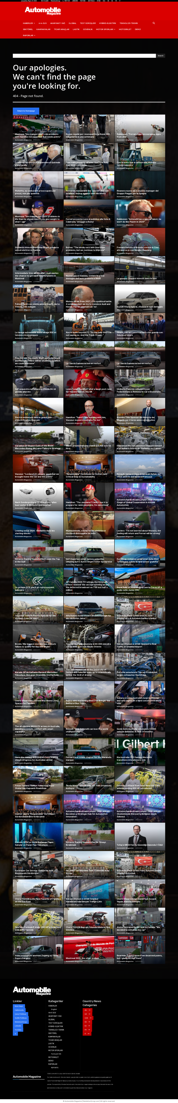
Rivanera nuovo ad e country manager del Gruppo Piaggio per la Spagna (137, 192)
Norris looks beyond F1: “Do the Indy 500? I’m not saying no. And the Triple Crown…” (88, 333)
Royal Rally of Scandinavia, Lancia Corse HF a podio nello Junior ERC (139, 588)
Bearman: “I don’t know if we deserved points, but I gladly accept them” (139, 956)
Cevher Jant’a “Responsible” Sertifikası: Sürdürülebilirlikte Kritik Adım (35, 815)
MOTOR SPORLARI (105, 29)
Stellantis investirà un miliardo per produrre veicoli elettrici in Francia (37, 248)
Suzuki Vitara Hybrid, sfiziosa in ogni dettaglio (140, 306)
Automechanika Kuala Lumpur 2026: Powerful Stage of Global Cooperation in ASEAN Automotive (140, 502)
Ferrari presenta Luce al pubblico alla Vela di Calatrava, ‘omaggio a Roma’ (88, 220)
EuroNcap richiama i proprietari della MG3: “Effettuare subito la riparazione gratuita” (138, 560)
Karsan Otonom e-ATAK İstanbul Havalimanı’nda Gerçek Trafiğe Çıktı (84, 900)
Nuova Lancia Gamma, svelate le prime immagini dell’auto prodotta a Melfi (85, 277)
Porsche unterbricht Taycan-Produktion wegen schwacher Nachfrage (137, 673)
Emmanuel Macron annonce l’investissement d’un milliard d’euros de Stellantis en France (139, 447)
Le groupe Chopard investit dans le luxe (137, 278)
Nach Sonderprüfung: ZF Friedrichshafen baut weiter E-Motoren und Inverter (35, 503)
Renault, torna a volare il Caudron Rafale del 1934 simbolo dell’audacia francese (138, 475)
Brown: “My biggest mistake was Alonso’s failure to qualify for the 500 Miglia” (35, 645)
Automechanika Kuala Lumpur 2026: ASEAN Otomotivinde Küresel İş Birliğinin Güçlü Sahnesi (138, 814)
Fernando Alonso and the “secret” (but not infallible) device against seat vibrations (87, 192)
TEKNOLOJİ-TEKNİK (129, 23)
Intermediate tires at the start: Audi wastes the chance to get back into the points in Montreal (36, 276)
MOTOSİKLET (125, 29)
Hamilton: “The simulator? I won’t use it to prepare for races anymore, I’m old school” (87, 503)
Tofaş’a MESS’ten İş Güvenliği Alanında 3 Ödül (140, 845)
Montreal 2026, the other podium (82, 958)
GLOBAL (72, 23)
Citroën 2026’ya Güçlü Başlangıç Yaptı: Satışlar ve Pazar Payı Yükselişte (34, 843)
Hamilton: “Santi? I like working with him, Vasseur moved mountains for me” (86, 418)
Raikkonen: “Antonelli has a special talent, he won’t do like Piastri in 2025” (139, 220)
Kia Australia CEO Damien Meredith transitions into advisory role (134, 758)
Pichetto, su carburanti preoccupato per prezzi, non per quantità (35, 192)
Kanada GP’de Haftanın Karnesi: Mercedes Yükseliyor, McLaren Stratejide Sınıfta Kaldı (37, 673)
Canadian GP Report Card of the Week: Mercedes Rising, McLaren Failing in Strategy (38, 447)
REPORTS (54, 1068)
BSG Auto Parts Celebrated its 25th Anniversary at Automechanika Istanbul (136, 617)
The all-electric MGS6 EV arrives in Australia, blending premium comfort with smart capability (37, 729)
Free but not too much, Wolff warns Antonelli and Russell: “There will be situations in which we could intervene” (37, 361)
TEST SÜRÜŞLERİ (88, 23)
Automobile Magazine (23, 140)
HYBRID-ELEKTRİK (107, 23)
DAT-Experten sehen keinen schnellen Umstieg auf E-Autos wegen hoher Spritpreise (89, 560)
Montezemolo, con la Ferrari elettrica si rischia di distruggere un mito (86, 532)
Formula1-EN (56, 1054)
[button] (154, 23)
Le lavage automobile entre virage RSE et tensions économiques (35, 333)
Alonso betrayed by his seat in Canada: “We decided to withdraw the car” (138, 928)
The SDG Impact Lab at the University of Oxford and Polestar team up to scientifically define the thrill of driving (88, 672)
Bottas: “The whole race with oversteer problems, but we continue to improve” (85, 248)
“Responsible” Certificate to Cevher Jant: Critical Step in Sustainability (87, 475)
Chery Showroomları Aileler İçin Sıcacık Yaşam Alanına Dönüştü (136, 900)
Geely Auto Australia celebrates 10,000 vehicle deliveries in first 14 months (136, 730)
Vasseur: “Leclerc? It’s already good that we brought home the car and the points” (37, 475)
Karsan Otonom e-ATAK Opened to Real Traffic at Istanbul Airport (136, 645)
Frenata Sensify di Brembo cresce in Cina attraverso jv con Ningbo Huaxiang (137, 248)
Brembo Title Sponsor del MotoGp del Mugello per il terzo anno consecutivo (136, 418)
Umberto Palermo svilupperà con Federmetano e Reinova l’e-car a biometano (139, 390)
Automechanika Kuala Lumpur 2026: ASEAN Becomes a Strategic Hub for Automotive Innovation (88, 814)
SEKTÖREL (28, 29)
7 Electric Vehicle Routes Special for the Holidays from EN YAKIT (35, 617)
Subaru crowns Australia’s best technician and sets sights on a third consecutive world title (139, 701)
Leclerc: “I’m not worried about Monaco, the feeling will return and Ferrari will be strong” (139, 532)
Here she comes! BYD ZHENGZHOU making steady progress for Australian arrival (36, 758)
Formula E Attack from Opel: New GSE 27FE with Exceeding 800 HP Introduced (138, 787)
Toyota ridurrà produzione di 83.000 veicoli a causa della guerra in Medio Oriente (88, 645)
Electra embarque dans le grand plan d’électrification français (33, 418)
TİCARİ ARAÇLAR (61, 29)
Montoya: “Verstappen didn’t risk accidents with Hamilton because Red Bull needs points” (38, 135)
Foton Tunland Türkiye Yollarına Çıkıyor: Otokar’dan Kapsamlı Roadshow (35, 787)
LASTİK (76, 29)
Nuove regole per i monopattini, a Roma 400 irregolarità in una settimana (88, 135)
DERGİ (138, 29)
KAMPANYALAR (43, 29)
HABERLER (29, 23)
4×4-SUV (43, 23)
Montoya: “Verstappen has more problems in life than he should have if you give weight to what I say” (37, 219)
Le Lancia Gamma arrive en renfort (83, 363)
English (54, 1009)
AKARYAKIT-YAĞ (57, 23)
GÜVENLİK (88, 29)
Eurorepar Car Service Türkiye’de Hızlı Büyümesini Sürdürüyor (34, 871)
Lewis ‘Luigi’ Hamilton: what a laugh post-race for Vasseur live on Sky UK (89, 390)
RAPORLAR (29, 35)
